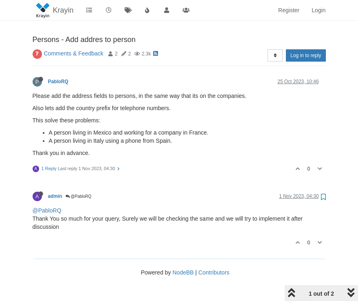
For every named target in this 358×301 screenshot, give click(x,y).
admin (55, 196)
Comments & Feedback (73, 53)
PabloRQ (58, 81)
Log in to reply (305, 55)
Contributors (213, 272)
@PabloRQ (79, 196)
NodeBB (182, 272)
